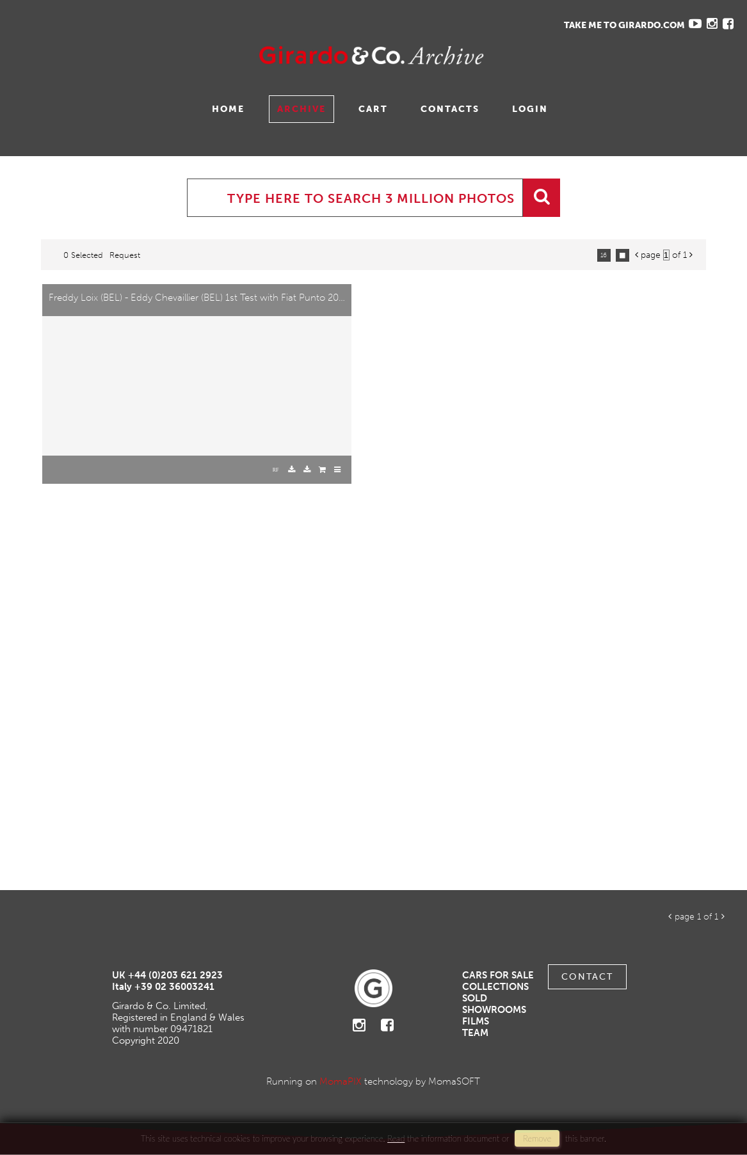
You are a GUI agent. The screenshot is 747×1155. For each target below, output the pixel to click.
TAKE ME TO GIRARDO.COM (624, 25)
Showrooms (494, 1010)
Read (396, 1138)
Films (475, 1021)
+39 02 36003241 (174, 986)
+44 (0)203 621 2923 (175, 975)
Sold (474, 998)
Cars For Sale (498, 975)
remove (537, 1138)
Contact (587, 976)
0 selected (83, 255)
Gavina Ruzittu (139, 55)
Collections (495, 986)
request (124, 255)
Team (475, 1033)
